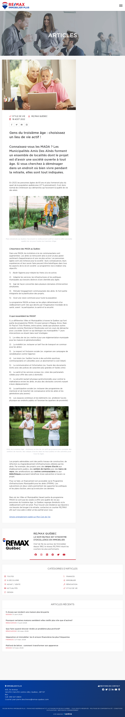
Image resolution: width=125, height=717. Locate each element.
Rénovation (70, 584)
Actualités (11, 588)
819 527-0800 (15, 697)
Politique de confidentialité (101, 708)
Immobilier (70, 580)
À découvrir (11, 580)
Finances (69, 576)
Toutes (9, 576)
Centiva (68, 714)
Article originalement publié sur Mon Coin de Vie (29, 517)
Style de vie (17, 116)
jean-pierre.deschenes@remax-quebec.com (30, 699)
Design (8, 592)
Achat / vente (12, 584)
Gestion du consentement (68, 710)
